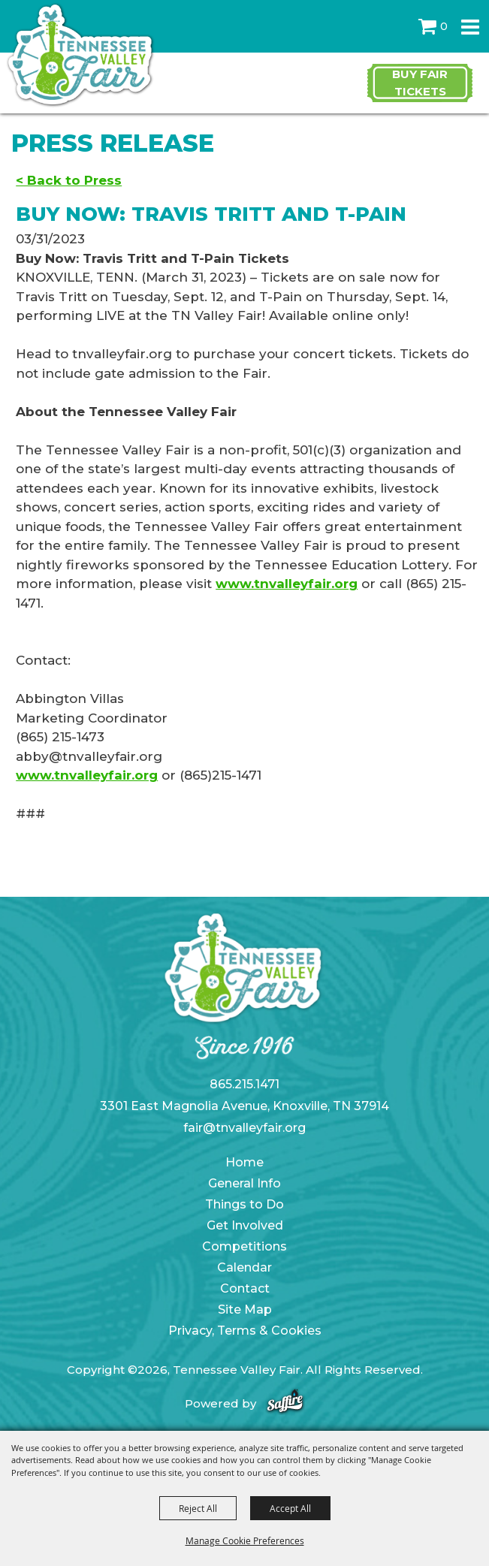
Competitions (244, 1246)
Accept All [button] (290, 1508)
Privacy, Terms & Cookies (244, 1330)
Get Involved (245, 1225)
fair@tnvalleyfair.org (244, 1128)
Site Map (245, 1309)
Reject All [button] (198, 1508)
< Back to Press (69, 180)
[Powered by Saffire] (285, 1403)
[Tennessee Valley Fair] (80, 56)
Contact (245, 1288)
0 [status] (444, 26)
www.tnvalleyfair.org (287, 583)
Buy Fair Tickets (420, 82)
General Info (244, 1183)
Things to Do (244, 1204)
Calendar (244, 1267)
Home (244, 1162)
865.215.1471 (244, 1084)
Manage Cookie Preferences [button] (245, 1540)
